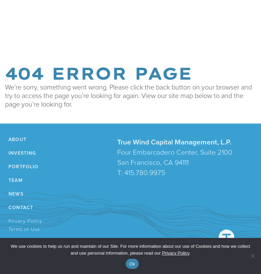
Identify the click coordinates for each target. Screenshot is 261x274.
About (19, 33)
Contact (142, 33)
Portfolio (75, 33)
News (119, 33)
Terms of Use (24, 230)
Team (100, 33)
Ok (132, 264)
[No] (252, 256)
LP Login (169, 33)
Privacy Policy (26, 222)
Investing (45, 33)
